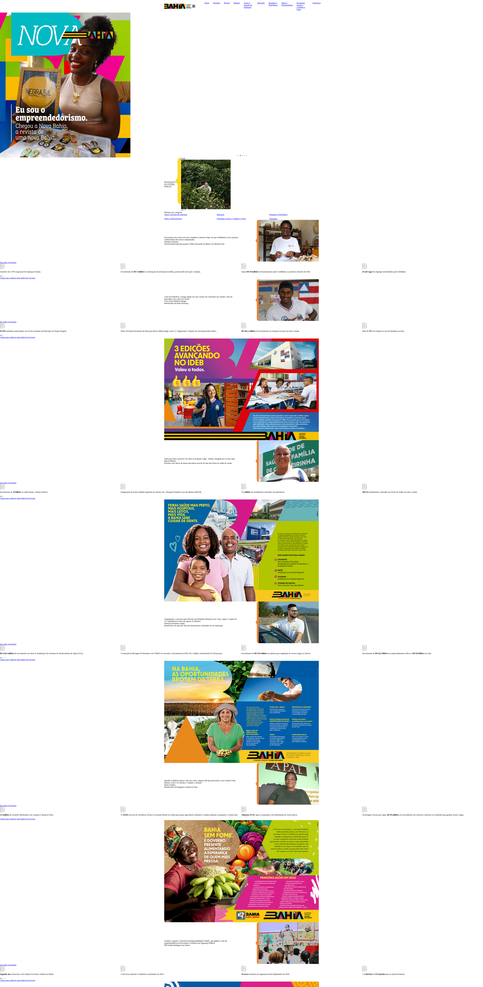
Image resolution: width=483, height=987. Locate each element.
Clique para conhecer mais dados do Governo (17, 278)
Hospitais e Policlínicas (273, 4)
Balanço (237, 3)
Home (207, 3)
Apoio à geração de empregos (248, 5)
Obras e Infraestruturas (287, 4)
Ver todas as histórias (8, 263)
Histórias (216, 3)
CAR (183, 158)
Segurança (317, 3)
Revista (227, 3)
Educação (261, 3)
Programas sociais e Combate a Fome (301, 6)
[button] (236, 155)
